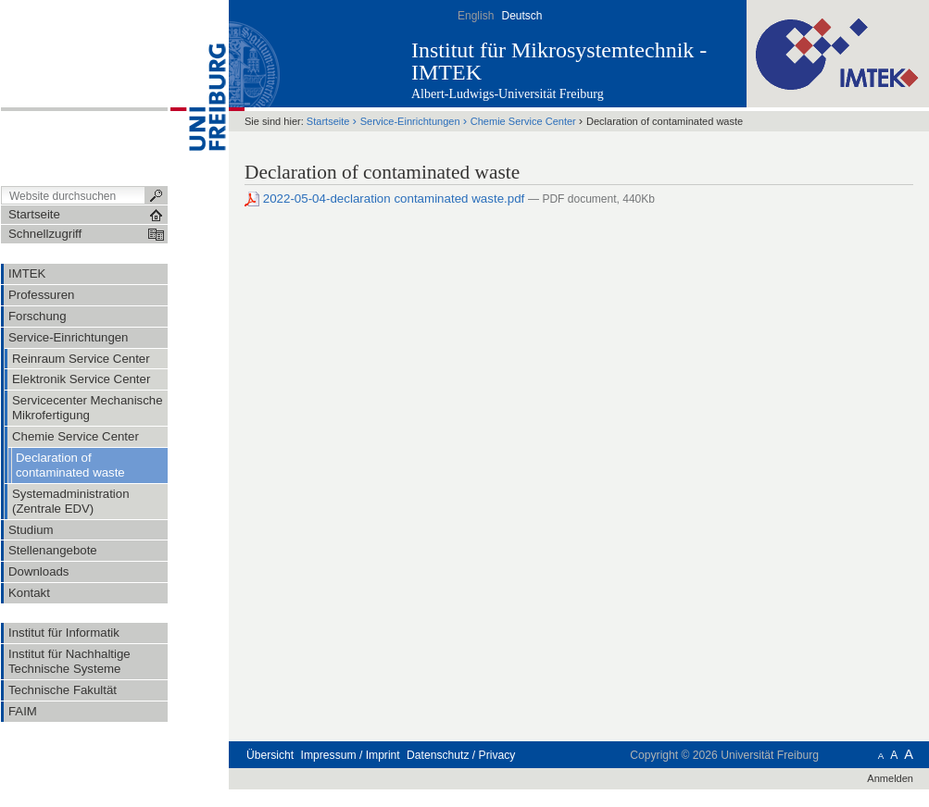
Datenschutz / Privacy (461, 755)
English (476, 15)
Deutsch (521, 15)
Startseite (328, 121)
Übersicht (270, 755)
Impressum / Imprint (350, 755)
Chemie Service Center (523, 121)
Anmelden (890, 778)
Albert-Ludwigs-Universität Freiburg (507, 94)
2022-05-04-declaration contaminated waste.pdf (386, 198)
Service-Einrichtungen (410, 121)
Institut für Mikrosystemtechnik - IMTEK (559, 61)
